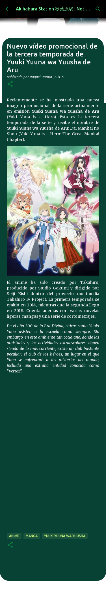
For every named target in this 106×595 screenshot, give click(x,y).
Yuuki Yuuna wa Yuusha (64, 536)
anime (14, 536)
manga (32, 536)
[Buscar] (98, 9)
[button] (10, 84)
